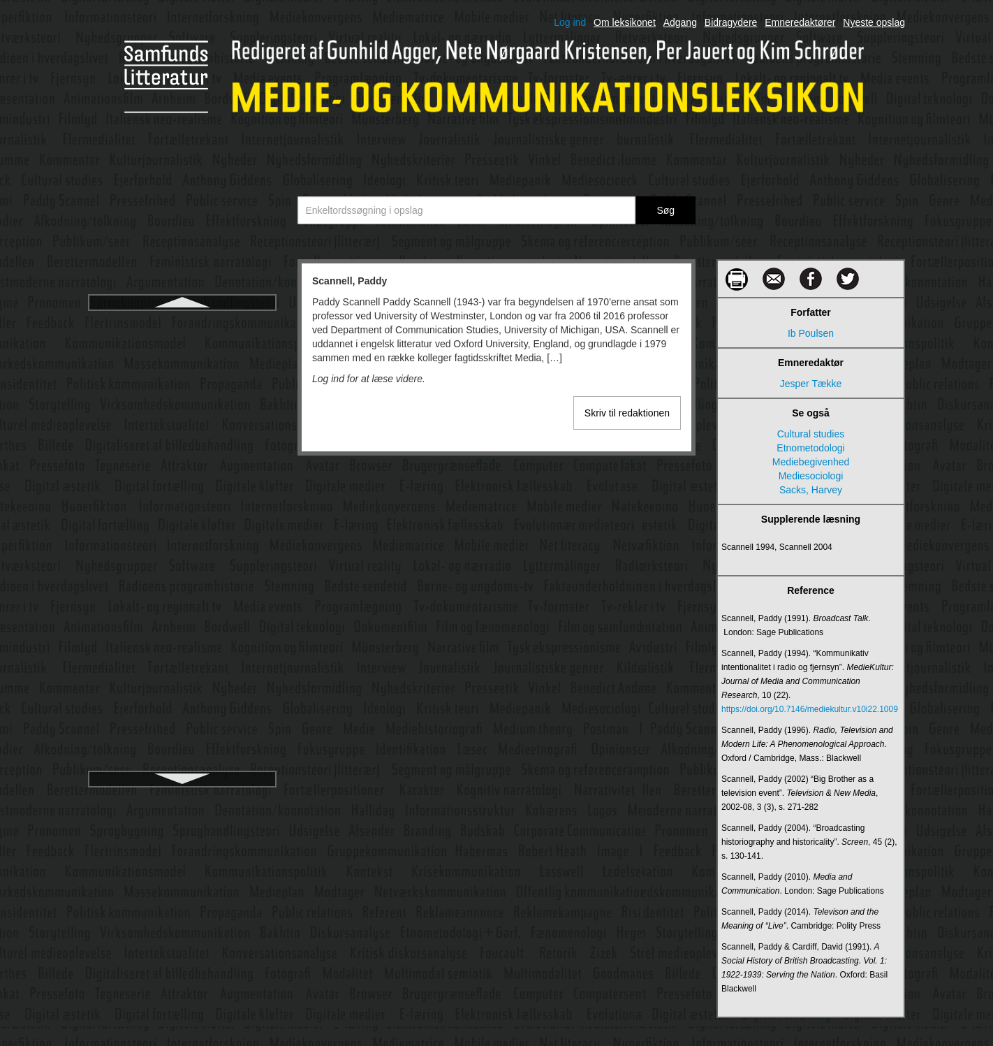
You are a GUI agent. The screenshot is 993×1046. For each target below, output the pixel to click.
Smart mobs (182, 765)
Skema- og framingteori (182, 690)
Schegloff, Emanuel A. (182, 349)
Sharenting (182, 600)
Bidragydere (731, 22)
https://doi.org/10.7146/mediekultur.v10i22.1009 (809, 709)
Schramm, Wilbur (182, 374)
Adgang (680, 22)
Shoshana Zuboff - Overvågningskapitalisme (182, 633)
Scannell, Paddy (182, 324)
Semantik (182, 500)
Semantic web (182, 475)
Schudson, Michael (182, 399)
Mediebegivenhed (811, 461)
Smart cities (181, 740)
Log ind (570, 22)
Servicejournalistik (182, 550)
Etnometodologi (810, 447)
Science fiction (182, 424)
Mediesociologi (811, 475)
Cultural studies (811, 434)
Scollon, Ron (181, 450)
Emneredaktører (800, 22)
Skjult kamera (182, 715)
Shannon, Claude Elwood (182, 575)
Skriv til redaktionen (627, 413)
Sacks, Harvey (810, 489)
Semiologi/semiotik (182, 525)
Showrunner (182, 665)
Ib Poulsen (811, 333)
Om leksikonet (625, 22)
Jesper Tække (810, 383)
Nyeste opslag (874, 22)
